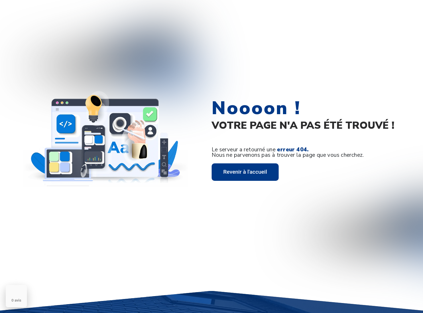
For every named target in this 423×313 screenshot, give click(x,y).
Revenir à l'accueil (245, 172)
